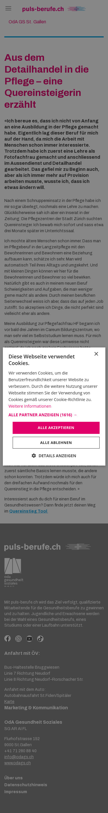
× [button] (96, 354)
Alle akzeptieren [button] (56, 427)
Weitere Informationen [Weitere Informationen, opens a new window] (29, 406)
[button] (53, 414)
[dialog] (54, 406)
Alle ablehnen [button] (56, 442)
